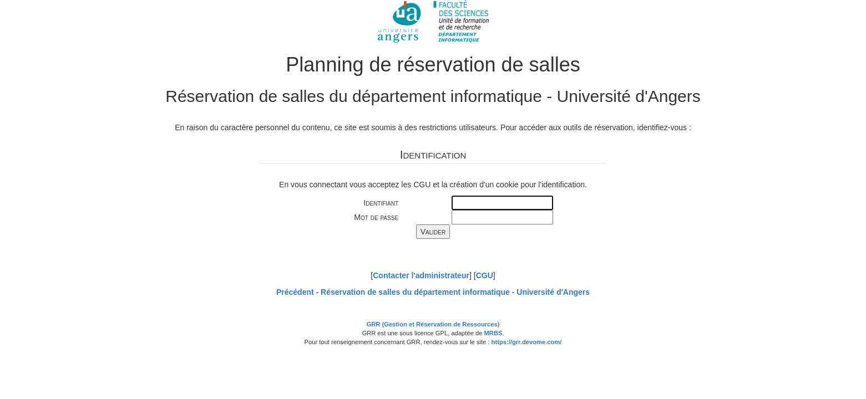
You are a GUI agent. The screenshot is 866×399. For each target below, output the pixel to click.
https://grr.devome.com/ (527, 342)
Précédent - (433, 292)
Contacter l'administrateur (421, 275)
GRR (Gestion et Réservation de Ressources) (433, 324)
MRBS (493, 333)
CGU (484, 275)
